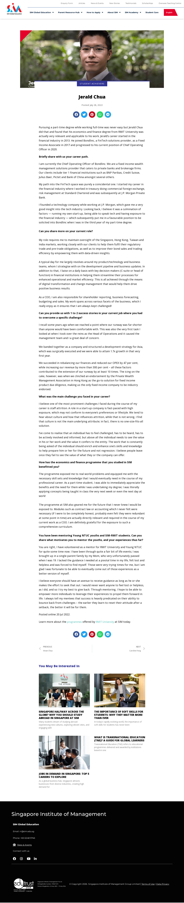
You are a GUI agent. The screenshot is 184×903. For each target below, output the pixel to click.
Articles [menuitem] (82, 3)
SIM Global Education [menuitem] (42, 12)
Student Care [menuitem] (151, 12)
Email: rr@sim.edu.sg (23, 832)
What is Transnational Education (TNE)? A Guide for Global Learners (119, 739)
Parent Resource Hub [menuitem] (70, 12)
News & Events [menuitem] (97, 3)
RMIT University (107, 621)
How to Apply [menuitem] (95, 12)
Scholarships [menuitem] (147, 3)
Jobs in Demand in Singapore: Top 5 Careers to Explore (64, 776)
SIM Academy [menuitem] (133, 12)
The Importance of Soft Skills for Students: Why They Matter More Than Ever (118, 715)
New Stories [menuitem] (114, 3)
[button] (76, 114)
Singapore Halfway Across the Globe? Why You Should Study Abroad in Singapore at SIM (61, 715)
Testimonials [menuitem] (130, 3)
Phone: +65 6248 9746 (24, 838)
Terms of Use (148, 884)
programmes (75, 621)
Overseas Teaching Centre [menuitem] (170, 3)
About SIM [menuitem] (114, 12)
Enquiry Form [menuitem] (67, 3)
